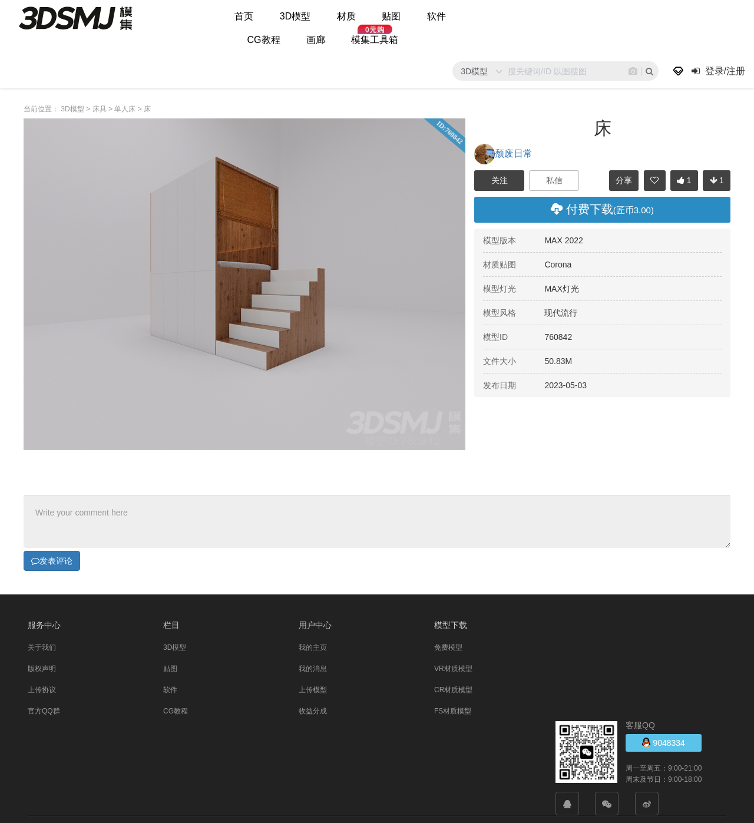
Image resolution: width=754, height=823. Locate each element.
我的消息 (313, 669)
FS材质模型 (452, 711)
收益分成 (313, 711)
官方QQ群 (44, 711)
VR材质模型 (453, 669)
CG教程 (263, 40)
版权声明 (42, 669)
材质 (346, 16)
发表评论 (51, 561)
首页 (243, 16)
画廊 (315, 40)
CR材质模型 (453, 690)
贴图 (391, 16)
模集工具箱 (374, 40)
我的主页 (313, 647)
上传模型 (313, 690)
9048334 (663, 743)
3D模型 (295, 16)
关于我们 (42, 647)
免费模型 (448, 647)
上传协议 (42, 690)
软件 (436, 16)
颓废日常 (503, 153)
